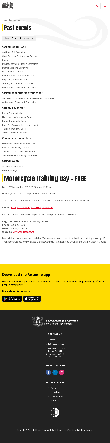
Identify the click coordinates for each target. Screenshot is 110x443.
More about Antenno (14, 291)
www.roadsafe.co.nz (23, 231)
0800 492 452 (55, 339)
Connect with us (55, 365)
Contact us (55, 334)
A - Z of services (55, 388)
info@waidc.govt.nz (55, 344)
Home (4, 20)
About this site (55, 382)
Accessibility (55, 392)
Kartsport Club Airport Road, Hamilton (32, 207)
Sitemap (55, 400)
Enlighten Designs (85, 430)
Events (12, 20)
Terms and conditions (55, 396)
